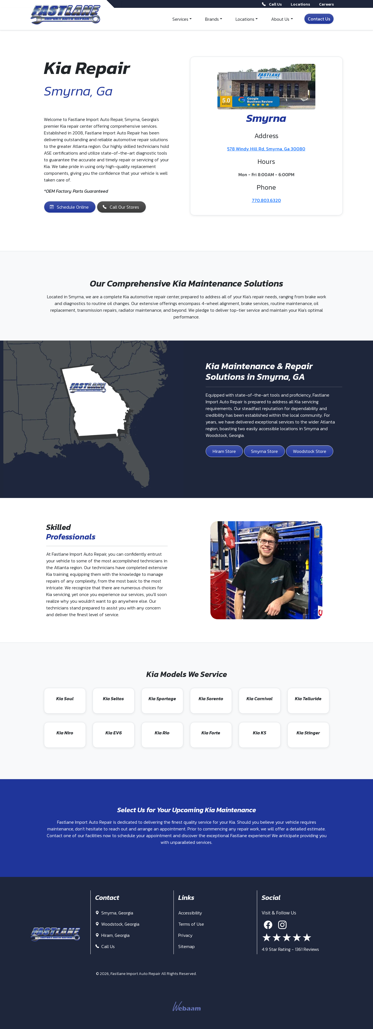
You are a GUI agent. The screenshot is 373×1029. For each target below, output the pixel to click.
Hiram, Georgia (112, 935)
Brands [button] (212, 19)
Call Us (105, 946)
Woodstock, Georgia (117, 924)
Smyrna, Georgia (114, 912)
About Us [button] (280, 19)
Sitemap (186, 946)
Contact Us (319, 18)
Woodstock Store (309, 451)
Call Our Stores (121, 207)
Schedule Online (69, 207)
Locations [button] (245, 19)
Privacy (185, 935)
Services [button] (180, 19)
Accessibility (190, 912)
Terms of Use (191, 924)
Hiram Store (224, 451)
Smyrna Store (264, 451)
